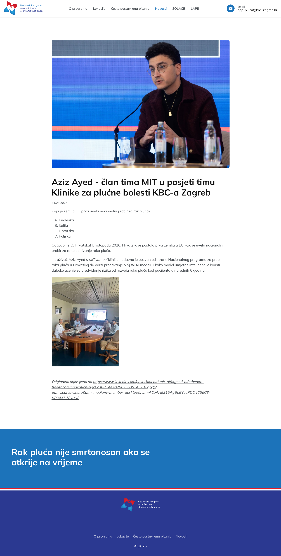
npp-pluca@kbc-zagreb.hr (257, 10)
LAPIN (195, 8)
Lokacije (99, 8)
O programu (78, 8)
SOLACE (178, 8)
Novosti (161, 8)
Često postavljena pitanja (130, 8)
